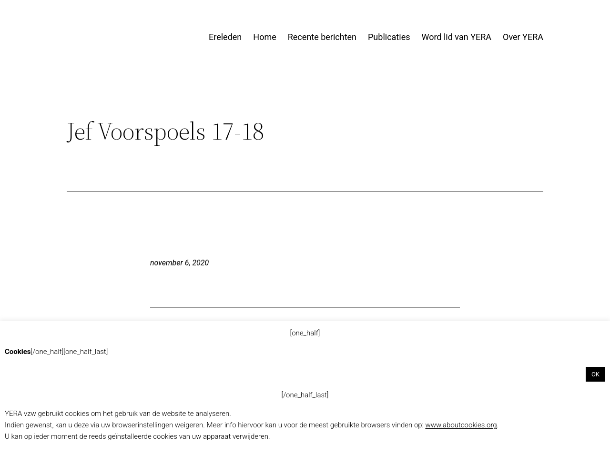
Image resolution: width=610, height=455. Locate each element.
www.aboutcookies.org (461, 425)
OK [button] (595, 374)
